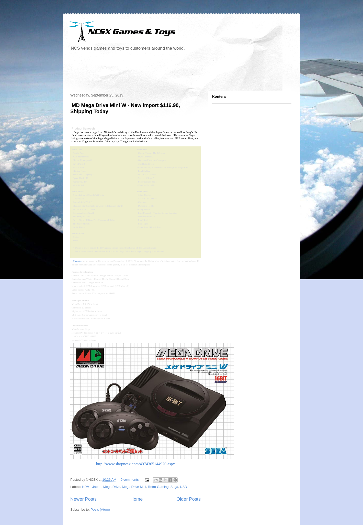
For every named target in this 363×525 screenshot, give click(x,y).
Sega (174, 487)
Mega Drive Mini (134, 487)
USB (183, 487)
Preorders (77, 261)
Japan (96, 487)
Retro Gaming (158, 487)
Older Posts (188, 499)
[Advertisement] (161, 72)
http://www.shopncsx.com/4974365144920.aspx (135, 464)
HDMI (86, 487)
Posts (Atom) (100, 509)
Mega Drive (111, 487)
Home (136, 499)
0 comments (130, 479)
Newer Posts (83, 499)
